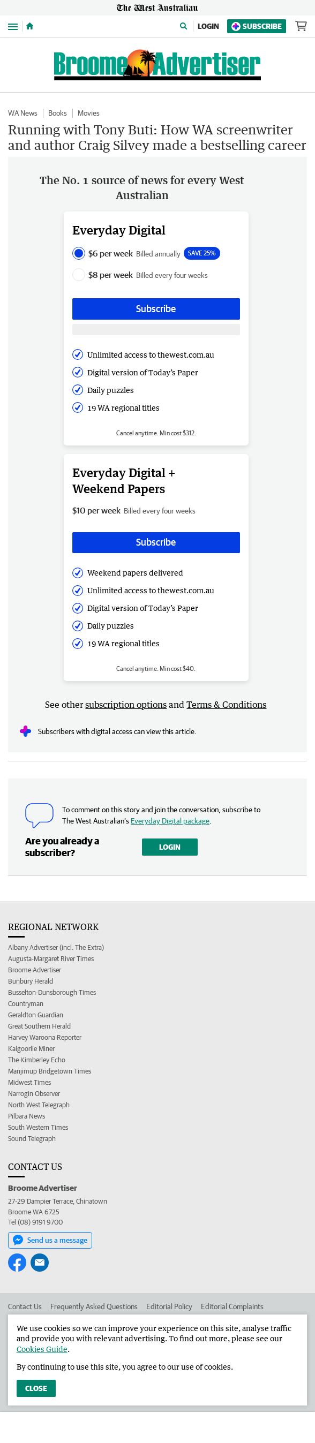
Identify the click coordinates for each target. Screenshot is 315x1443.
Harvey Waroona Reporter (44, 1037)
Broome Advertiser (34, 970)
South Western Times (38, 1127)
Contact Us (25, 1306)
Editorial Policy (169, 1306)
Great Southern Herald (39, 1026)
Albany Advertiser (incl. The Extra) (56, 947)
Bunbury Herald (30, 981)
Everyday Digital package (170, 821)
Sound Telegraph (32, 1139)
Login (208, 26)
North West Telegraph (39, 1105)
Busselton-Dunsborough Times (52, 992)
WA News (23, 113)
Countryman (25, 1004)
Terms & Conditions (226, 704)
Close (36, 1388)
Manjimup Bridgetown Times (49, 1071)
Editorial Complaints (232, 1306)
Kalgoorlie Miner (31, 1049)
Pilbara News (26, 1116)
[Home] (30, 26)
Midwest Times (29, 1082)
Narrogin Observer (34, 1094)
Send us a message (50, 1240)
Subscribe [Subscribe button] (156, 308)
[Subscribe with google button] (156, 329)
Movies (89, 113)
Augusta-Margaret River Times (51, 959)
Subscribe (256, 26)
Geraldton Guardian (35, 1015)
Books (57, 113)
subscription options (126, 704)
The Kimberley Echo (36, 1060)
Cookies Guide (42, 1349)
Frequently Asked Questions (94, 1306)
